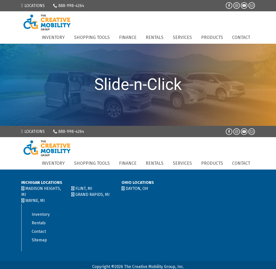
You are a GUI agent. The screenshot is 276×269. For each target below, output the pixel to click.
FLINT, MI (83, 188)
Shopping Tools (92, 37)
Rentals (154, 37)
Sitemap (39, 240)
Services (182, 37)
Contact (241, 37)
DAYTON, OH (137, 188)
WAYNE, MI (35, 200)
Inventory (53, 37)
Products (212, 37)
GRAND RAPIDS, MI (92, 194)
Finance (128, 37)
